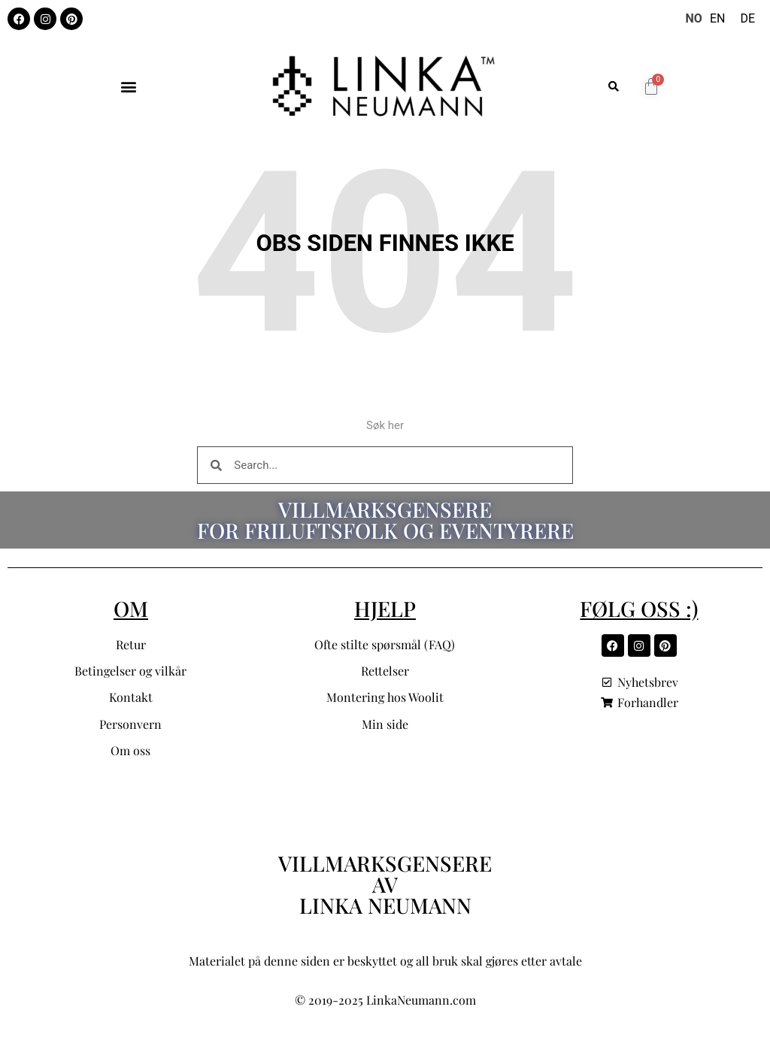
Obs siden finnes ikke (385, 243)
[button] (128, 86)
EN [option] (718, 18)
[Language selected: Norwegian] (724, 19)
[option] (717, 19)
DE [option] (747, 18)
